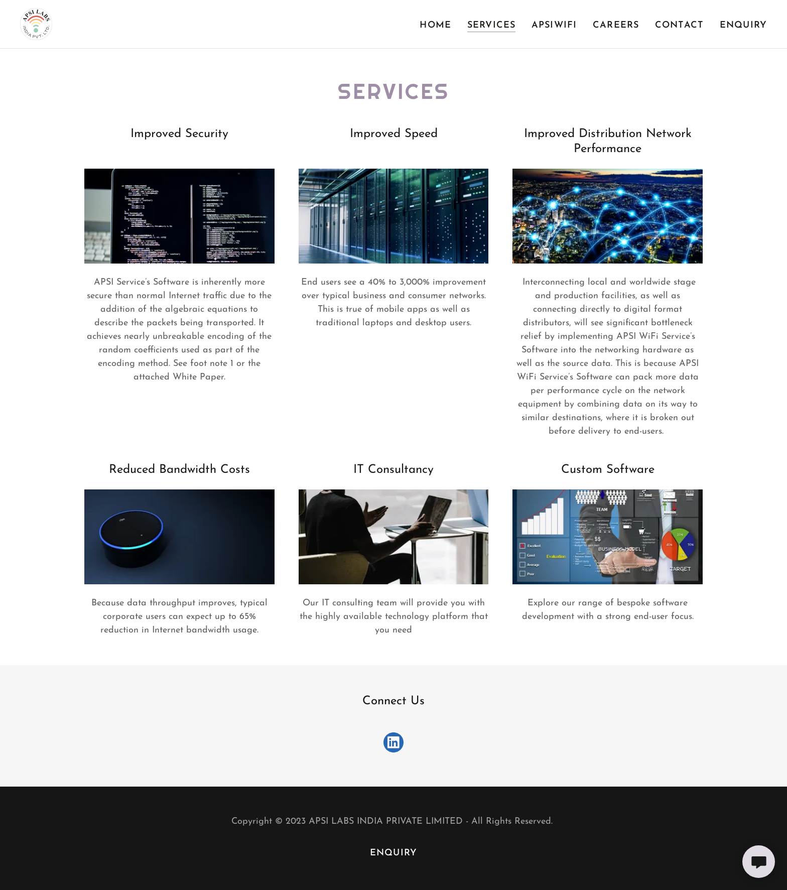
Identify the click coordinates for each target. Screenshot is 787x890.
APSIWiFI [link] (554, 25)
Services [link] (491, 25)
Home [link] (435, 25)
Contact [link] (679, 25)
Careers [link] (616, 25)
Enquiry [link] (743, 25)
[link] (36, 23)
